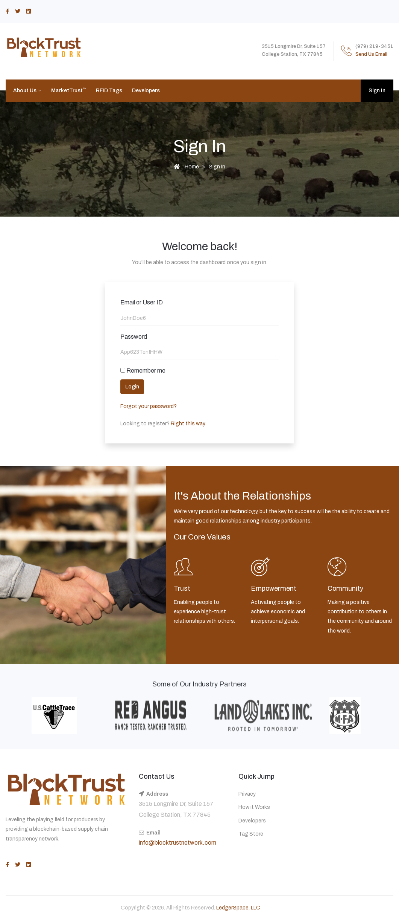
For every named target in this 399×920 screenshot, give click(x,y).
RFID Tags (109, 90)
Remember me (142, 370)
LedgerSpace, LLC (238, 908)
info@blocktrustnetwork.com (177, 842)
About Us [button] (25, 90)
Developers (146, 90)
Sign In (377, 90)
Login (132, 387)
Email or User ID (141, 302)
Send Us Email (371, 54)
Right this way (187, 423)
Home (186, 167)
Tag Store (250, 834)
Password (133, 336)
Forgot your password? (148, 406)
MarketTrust (68, 90)
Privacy (247, 794)
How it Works (254, 807)
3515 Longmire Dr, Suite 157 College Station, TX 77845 (176, 809)
